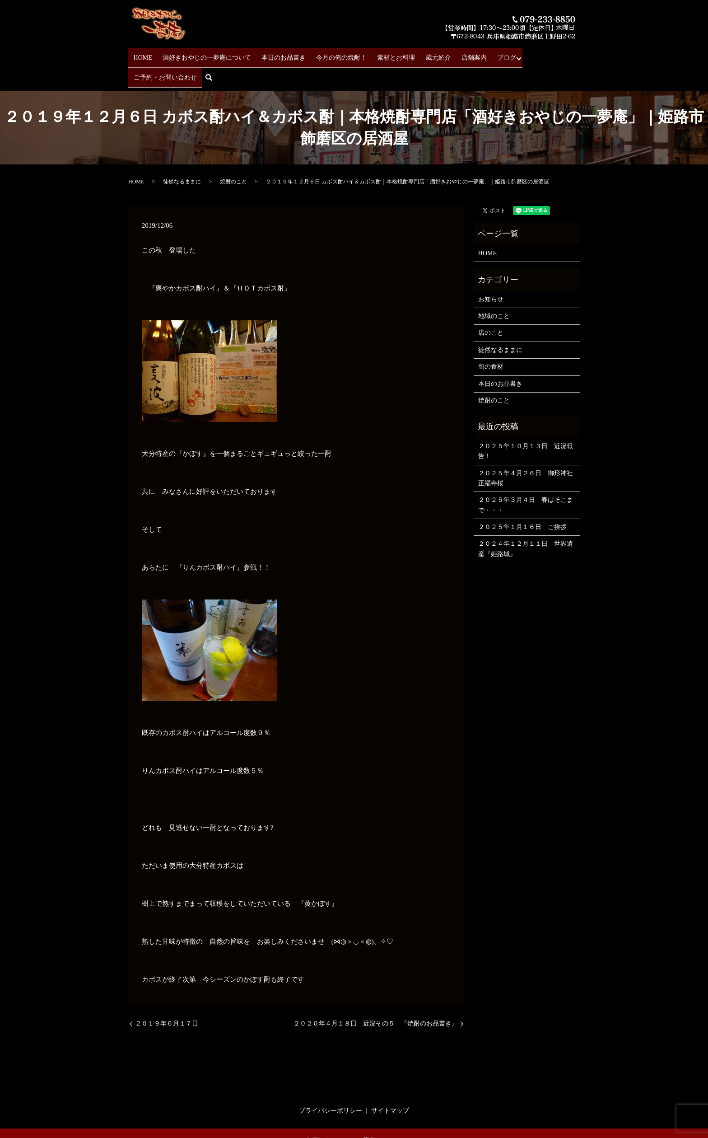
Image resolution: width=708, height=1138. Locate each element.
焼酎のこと (233, 156)
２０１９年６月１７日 (166, 997)
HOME (143, 54)
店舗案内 (449, 54)
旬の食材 (490, 340)
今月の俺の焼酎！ (329, 54)
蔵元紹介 (418, 54)
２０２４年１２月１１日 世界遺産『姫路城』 (525, 523)
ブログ (478, 54)
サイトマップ (390, 1085)
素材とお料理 (380, 54)
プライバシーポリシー (330, 1085)
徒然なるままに (182, 156)
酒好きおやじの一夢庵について (203, 54)
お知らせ (490, 273)
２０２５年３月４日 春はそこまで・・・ (525, 479)
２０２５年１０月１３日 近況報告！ (525, 425)
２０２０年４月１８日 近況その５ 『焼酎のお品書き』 (375, 997)
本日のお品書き (276, 54)
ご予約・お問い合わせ (528, 54)
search (575, 55)
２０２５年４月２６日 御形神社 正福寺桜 (526, 452)
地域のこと (494, 290)
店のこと (490, 307)
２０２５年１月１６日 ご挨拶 (522, 501)
